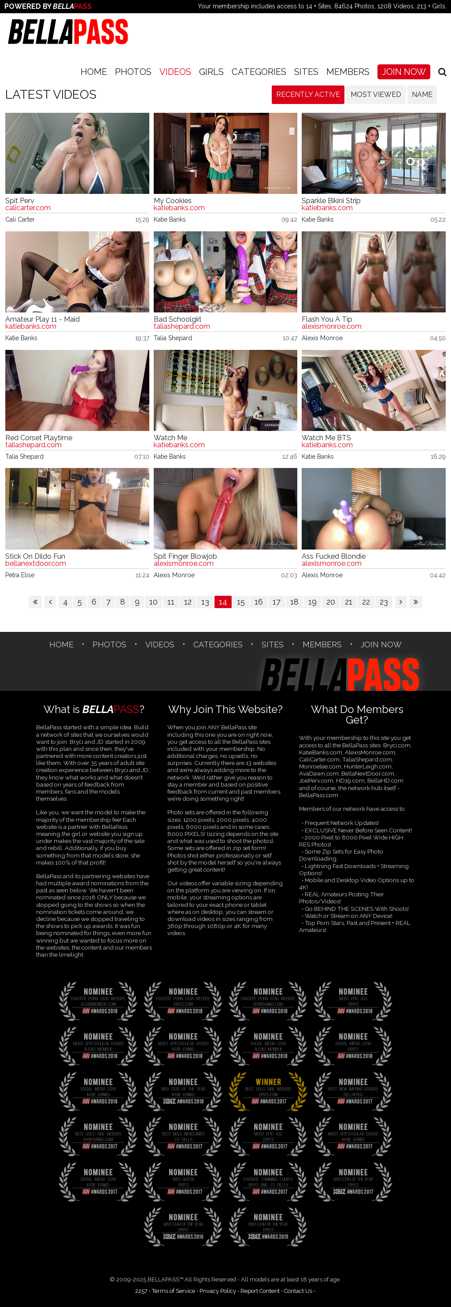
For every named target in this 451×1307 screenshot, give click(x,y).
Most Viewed (376, 94)
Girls (211, 72)
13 (205, 601)
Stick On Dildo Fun (35, 556)
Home (94, 72)
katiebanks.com (179, 208)
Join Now (404, 72)
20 (330, 601)
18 (294, 601)
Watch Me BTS (326, 438)
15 (241, 601)
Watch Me (170, 438)
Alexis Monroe (322, 338)
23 (384, 601)
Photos (133, 72)
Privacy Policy (218, 1291)
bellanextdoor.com (35, 563)
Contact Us (298, 1291)
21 (348, 601)
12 (188, 601)
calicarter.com (28, 208)
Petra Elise (19, 575)
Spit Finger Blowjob (185, 556)
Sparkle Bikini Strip (331, 200)
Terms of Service (173, 1291)
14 (223, 601)
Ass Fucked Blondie (334, 556)
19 (312, 601)
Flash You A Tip (327, 319)
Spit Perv (19, 200)
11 (170, 601)
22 (366, 601)
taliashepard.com (182, 326)
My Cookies (173, 200)
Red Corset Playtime (38, 438)
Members (348, 72)
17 (277, 601)
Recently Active (308, 94)
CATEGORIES (259, 72)
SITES (306, 72)
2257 (141, 1291)
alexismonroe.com (332, 326)
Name (422, 94)
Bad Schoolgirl (177, 319)
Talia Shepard (173, 338)
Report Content (260, 1291)
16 (259, 601)
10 (153, 601)
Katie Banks (170, 219)
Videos (175, 72)
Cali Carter (20, 219)
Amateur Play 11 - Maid (42, 319)
